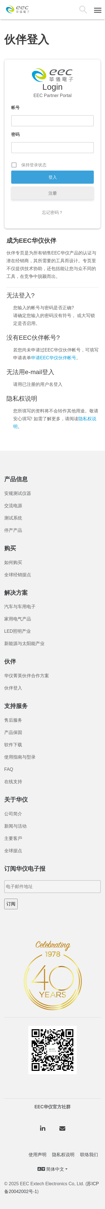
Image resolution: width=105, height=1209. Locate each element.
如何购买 (13, 562)
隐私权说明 (63, 1154)
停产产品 (13, 530)
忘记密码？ (52, 212)
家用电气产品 (17, 619)
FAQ (8, 769)
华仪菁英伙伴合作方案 (26, 675)
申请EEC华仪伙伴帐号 (53, 357)
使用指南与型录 (20, 757)
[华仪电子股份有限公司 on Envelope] (62, 1129)
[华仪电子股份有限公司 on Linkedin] (43, 1129)
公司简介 (13, 813)
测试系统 (13, 518)
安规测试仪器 (17, 493)
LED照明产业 (17, 631)
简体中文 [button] (51, 1169)
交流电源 (13, 505)
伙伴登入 (13, 688)
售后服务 (13, 720)
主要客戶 (13, 838)
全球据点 (13, 850)
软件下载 (13, 744)
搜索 (84, 10)
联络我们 (89, 1154)
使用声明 (37, 1154)
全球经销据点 (17, 574)
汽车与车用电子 (20, 606)
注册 (52, 193)
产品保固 (13, 732)
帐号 (15, 107)
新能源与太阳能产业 (24, 643)
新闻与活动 (15, 826)
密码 (15, 134)
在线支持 (13, 781)
